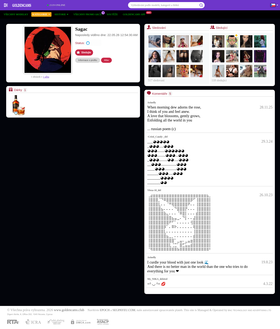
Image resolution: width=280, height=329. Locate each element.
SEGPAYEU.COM (123, 310)
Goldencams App (135, 14)
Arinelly (151, 102)
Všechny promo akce (89, 14)
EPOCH (105, 310)
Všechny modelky (16, 14)
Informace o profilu (87, 60)
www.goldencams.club (69, 310)
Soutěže (112, 14)
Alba (106, 60)
